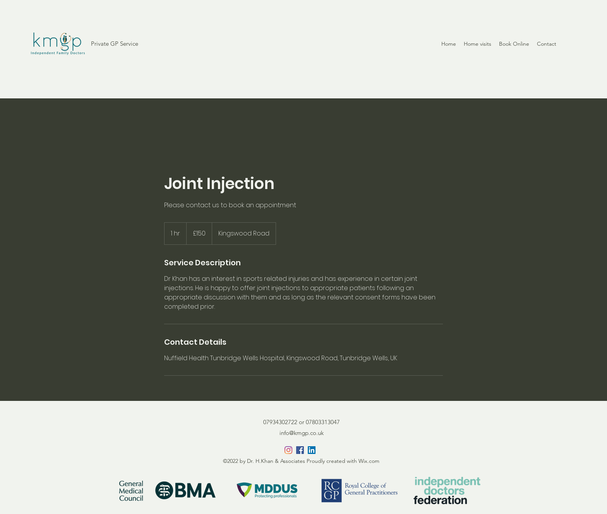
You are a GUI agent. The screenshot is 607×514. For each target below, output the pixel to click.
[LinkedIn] (312, 450)
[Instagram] (288, 450)
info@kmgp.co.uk (301, 433)
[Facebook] (300, 450)
